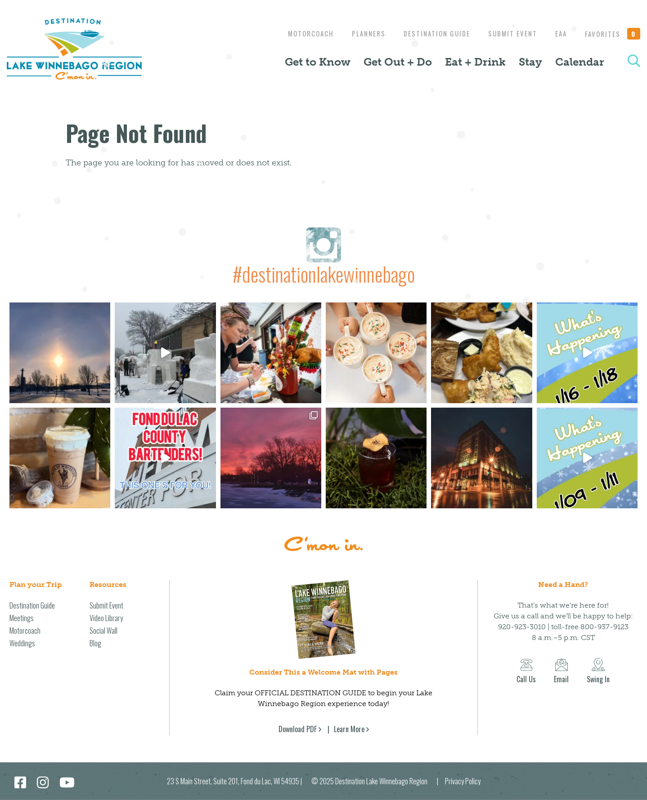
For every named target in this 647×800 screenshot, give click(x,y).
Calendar (579, 61)
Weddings (22, 643)
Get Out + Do (398, 61)
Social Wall (103, 630)
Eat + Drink (475, 61)
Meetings (21, 618)
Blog (95, 643)
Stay (530, 61)
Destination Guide (430, 33)
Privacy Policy (463, 781)
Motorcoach (300, 33)
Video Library (106, 618)
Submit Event (508, 33)
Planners (360, 33)
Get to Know (317, 61)
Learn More (349, 729)
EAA (559, 33)
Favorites (613, 34)
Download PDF (298, 729)
